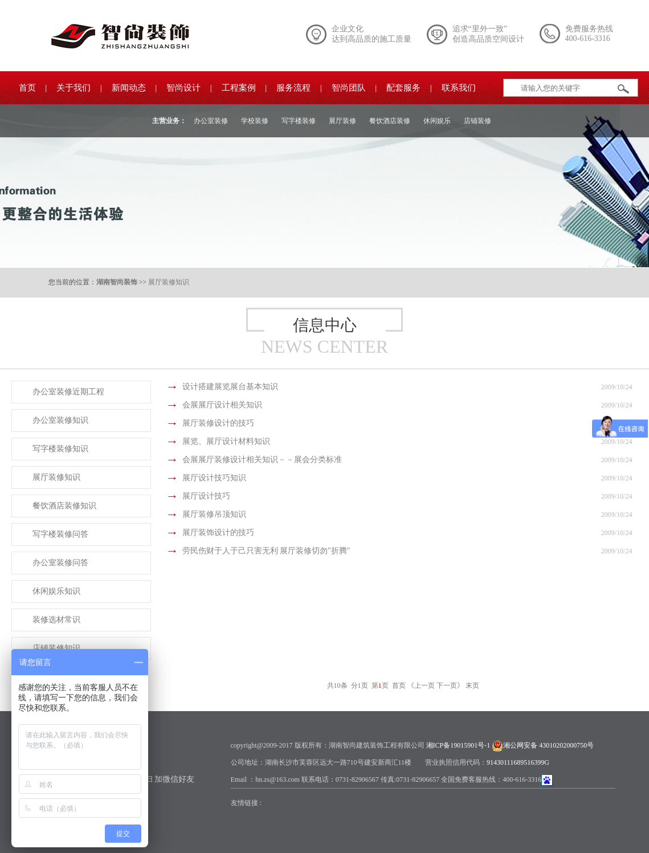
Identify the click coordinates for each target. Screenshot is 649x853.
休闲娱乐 (437, 121)
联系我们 (459, 87)
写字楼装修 (298, 121)
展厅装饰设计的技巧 (218, 532)
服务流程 (293, 87)
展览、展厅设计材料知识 (226, 441)
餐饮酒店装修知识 (64, 505)
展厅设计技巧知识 (214, 478)
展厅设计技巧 (206, 496)
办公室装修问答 (60, 562)
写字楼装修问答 (60, 534)
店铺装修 (477, 121)
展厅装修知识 (168, 282)
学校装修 (254, 121)
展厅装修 (342, 121)
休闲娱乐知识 (56, 591)
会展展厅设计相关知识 (222, 405)
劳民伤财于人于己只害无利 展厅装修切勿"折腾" (266, 550)
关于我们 (73, 87)
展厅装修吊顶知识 (214, 514)
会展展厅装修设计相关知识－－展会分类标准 (262, 459)
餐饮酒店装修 (389, 121)
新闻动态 (129, 87)
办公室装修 (211, 121)
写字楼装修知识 (60, 448)
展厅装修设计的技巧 (218, 423)
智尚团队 (349, 87)
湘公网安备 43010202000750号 (548, 745)
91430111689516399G (518, 762)
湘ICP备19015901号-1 (458, 745)
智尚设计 (183, 87)
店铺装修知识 (56, 648)
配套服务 (403, 87)
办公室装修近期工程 (68, 391)
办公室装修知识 (60, 420)
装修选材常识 (56, 619)
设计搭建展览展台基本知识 (230, 386)
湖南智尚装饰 (116, 282)
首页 (27, 87)
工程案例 (239, 87)
